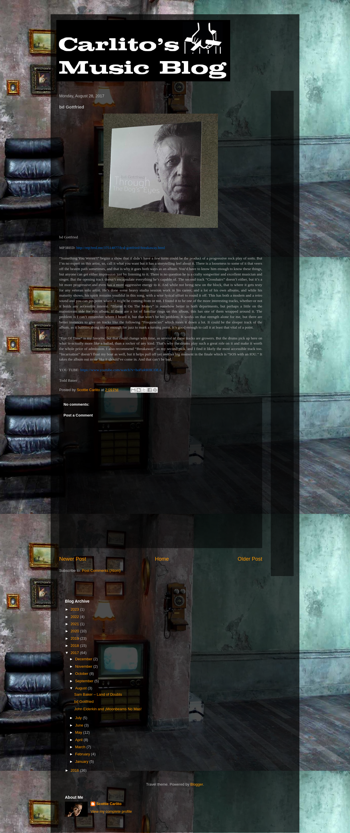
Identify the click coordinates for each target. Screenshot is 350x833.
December (84, 659)
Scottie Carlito (109, 804)
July (79, 718)
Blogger (196, 784)
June (79, 725)
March (81, 747)
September (84, 681)
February (83, 754)
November (84, 666)
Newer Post (72, 559)
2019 (75, 638)
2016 (75, 770)
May (79, 732)
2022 (75, 617)
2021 (75, 624)
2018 (75, 645)
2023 (75, 609)
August (81, 688)
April (79, 740)
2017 (75, 653)
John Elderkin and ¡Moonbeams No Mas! (108, 709)
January (82, 761)
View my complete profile (111, 811)
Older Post (250, 559)
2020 (75, 631)
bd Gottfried (84, 701)
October (82, 673)
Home (162, 559)
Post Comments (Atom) (101, 570)
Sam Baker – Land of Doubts (98, 694)
